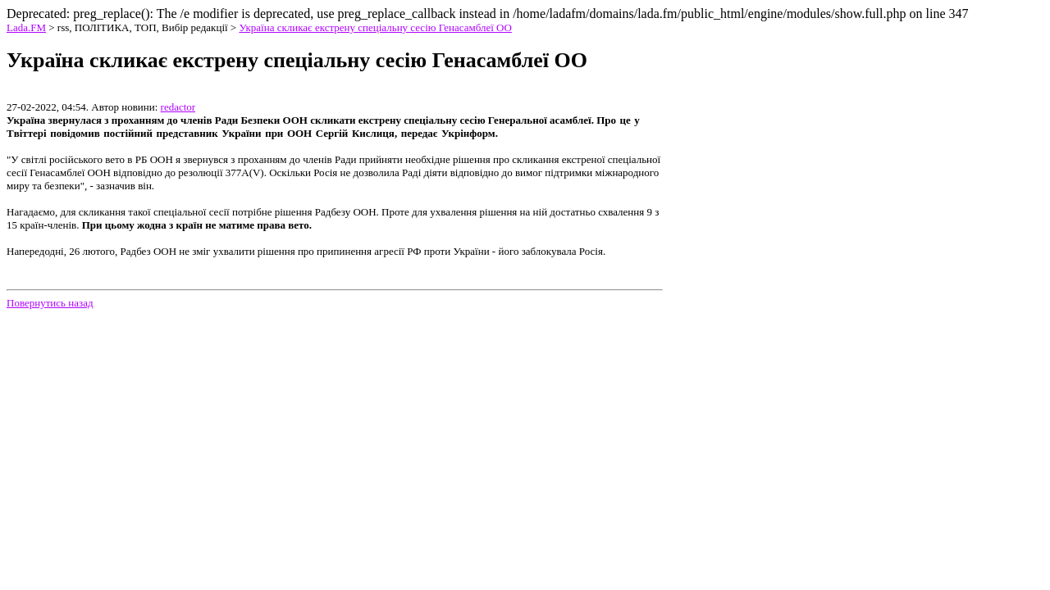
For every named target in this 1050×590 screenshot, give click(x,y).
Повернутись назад (50, 303)
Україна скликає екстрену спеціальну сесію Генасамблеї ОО (375, 27)
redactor (178, 107)
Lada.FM (26, 27)
